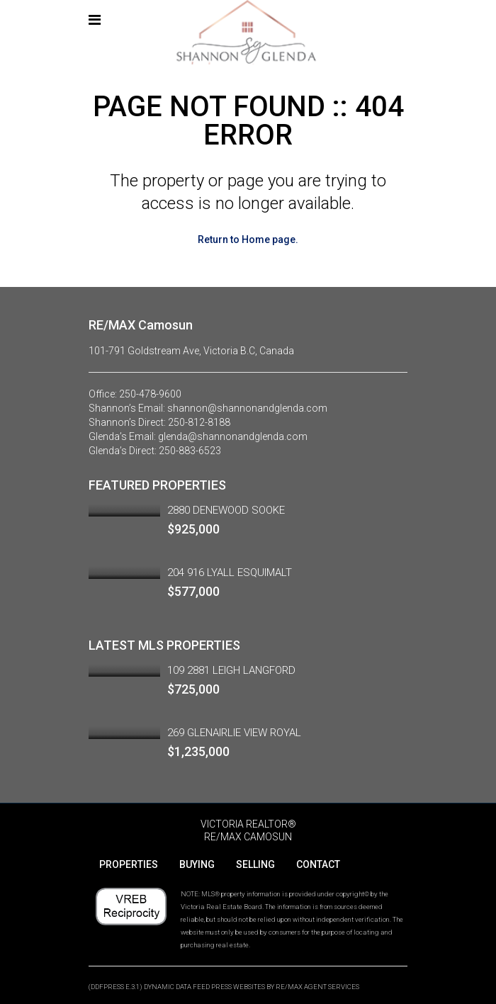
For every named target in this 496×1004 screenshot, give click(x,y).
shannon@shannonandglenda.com (247, 408)
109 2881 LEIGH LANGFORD (231, 670)
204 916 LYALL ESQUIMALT (229, 572)
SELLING (255, 864)
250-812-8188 (199, 422)
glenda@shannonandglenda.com (233, 436)
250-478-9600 (150, 394)
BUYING (197, 864)
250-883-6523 (190, 450)
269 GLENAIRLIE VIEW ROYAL (234, 732)
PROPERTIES (128, 864)
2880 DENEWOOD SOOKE (226, 510)
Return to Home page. (248, 239)
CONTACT (318, 864)
